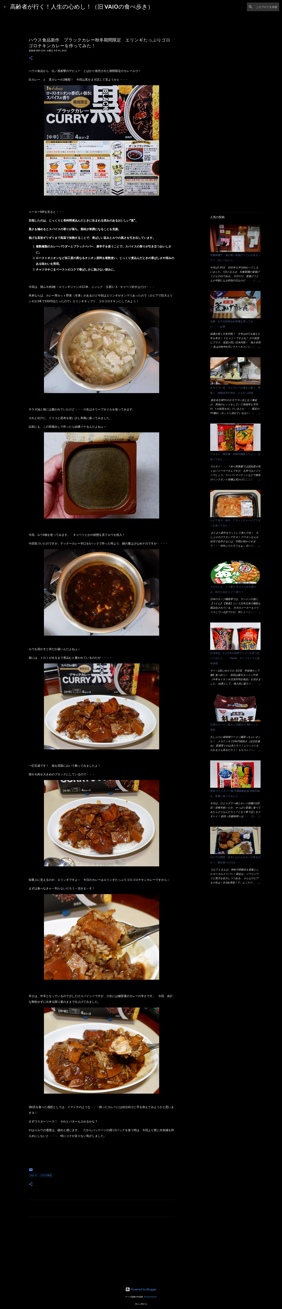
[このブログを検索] (260, 7)
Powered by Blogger (141, 1289)
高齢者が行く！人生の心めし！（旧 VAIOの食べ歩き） (81, 6)
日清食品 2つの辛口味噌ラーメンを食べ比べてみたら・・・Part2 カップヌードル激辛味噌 (235, 658)
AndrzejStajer (150, 1297)
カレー (33, 1175)
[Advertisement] (101, 1253)
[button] (31, 58)
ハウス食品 (46, 1175)
